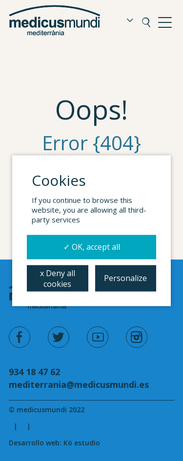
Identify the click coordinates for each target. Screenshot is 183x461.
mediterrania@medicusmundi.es (79, 384)
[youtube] (97, 337)
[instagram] (136, 337)
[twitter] (58, 337)
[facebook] (19, 337)
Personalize (125, 277)
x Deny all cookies (57, 278)
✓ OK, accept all (91, 246)
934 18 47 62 (34, 372)
